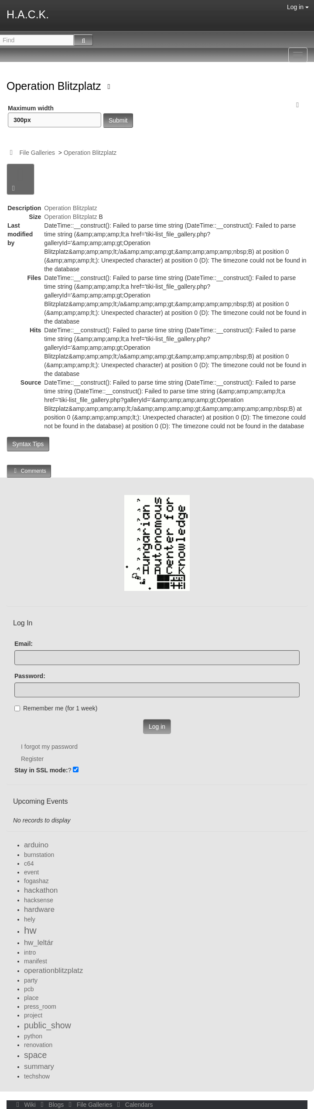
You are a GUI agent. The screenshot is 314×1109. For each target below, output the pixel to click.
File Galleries (37, 152)
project (33, 1015)
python (33, 1036)
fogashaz (36, 880)
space (35, 1055)
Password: (29, 675)
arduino (36, 845)
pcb (29, 989)
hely (29, 919)
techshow (37, 1076)
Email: (23, 643)
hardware (39, 909)
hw (30, 930)
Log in (298, 6)
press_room (40, 1006)
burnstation (39, 854)
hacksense (38, 900)
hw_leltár (38, 942)
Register (32, 758)
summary (39, 1066)
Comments (28, 470)
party (31, 980)
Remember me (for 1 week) (55, 708)
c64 (29, 863)
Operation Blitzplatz (55, 86)
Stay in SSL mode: (41, 770)
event (31, 872)
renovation (38, 1044)
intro (30, 952)
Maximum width (54, 116)
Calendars (133, 1104)
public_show (47, 1025)
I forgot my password (49, 746)
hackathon (41, 890)
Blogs (51, 1104)
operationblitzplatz (53, 970)
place (31, 997)
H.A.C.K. (28, 14)
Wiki (25, 1104)
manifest (35, 961)
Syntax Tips (28, 443)
